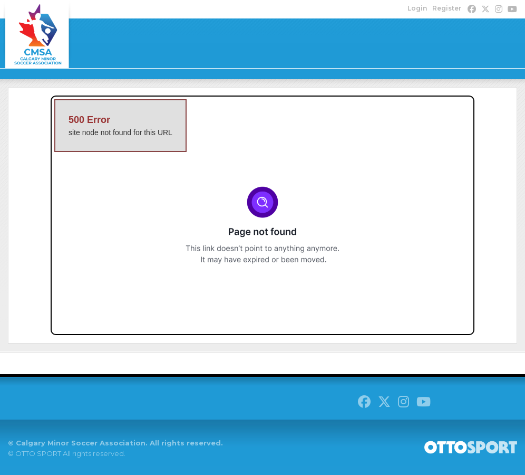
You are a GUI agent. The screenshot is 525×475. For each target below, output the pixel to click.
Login (417, 8)
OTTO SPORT (38, 453)
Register (446, 8)
